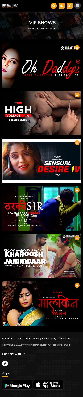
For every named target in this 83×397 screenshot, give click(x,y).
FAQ (53, 338)
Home (31, 28)
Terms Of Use (23, 338)
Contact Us (65, 338)
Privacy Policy (41, 338)
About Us (7, 338)
